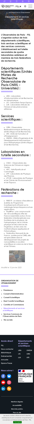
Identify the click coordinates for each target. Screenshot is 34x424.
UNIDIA (29, 350)
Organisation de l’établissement (19, 12)
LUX (19, 357)
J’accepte (17, 422)
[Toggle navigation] (30, 6)
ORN (28, 354)
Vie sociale (8, 320)
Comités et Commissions (14, 305)
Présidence (8, 290)
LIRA (19, 350)
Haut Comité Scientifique (14, 301)
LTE (19, 354)
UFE (28, 357)
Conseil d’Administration (14, 294)
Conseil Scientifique (12, 297)
